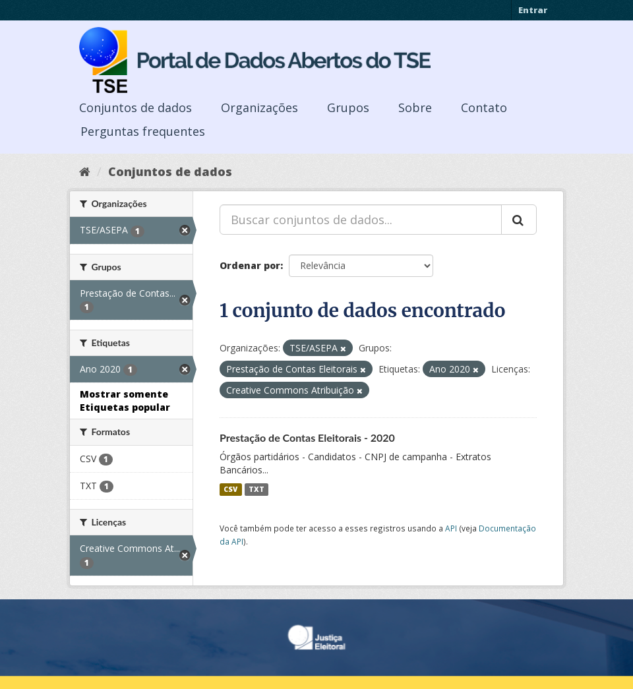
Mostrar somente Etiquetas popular (125, 400)
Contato (484, 107)
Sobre (415, 107)
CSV (230, 489)
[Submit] (519, 219)
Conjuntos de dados (135, 107)
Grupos (348, 107)
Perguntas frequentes (142, 131)
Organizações (259, 107)
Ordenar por (250, 265)
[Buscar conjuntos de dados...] (361, 219)
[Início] (84, 171)
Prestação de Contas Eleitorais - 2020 (307, 437)
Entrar (532, 10)
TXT (256, 489)
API (451, 528)
